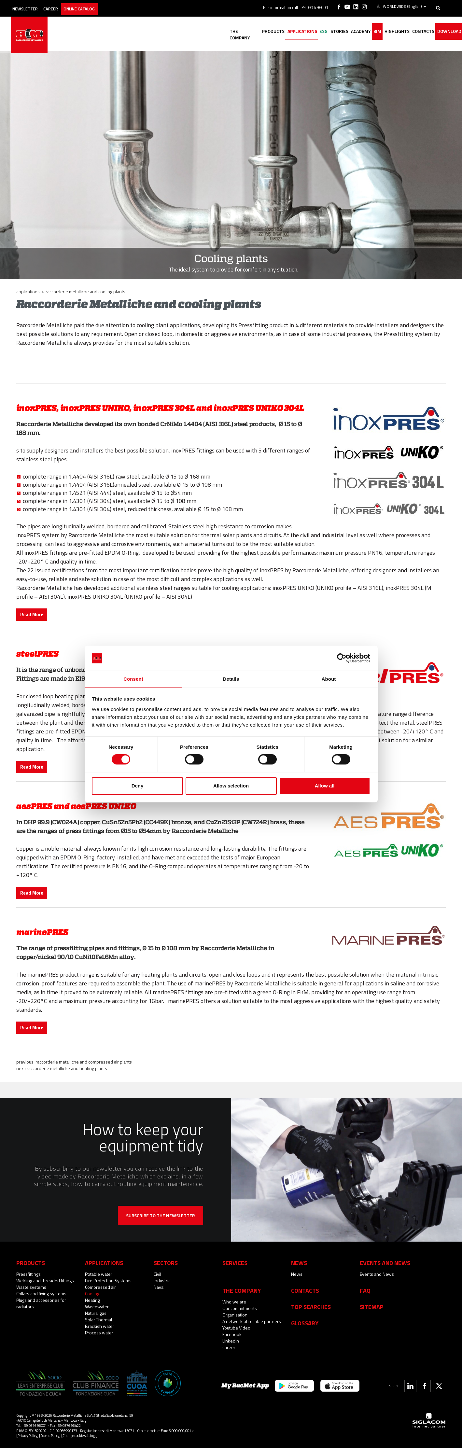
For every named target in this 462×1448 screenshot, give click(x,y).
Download (447, 31)
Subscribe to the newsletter (160, 1215)
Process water (99, 1332)
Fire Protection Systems (108, 1280)
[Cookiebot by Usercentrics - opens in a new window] (341, 658)
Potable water (98, 1274)
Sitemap (372, 1306)
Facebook (232, 1334)
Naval (159, 1287)
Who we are (234, 1301)
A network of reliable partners (251, 1321)
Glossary (304, 1323)
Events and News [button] (385, 1262)
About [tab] (329, 678)
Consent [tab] (133, 678)
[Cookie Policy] (50, 1435)
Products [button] (241, 31)
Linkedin (230, 1340)
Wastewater (97, 1306)
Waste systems (31, 1287)
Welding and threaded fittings (45, 1280)
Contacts (305, 1290)
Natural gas (95, 1313)
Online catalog (96, 5)
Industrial (163, 1280)
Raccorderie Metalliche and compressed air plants (83, 1061)
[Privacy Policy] (27, 1435)
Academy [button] (344, 31)
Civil (157, 1274)
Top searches (311, 1306)
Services (234, 1262)
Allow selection (231, 786)
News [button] (299, 1262)
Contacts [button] (417, 31)
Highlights (386, 31)
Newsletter (31, 5)
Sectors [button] (166, 1262)
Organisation (234, 1314)
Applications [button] (273, 31)
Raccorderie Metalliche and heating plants (67, 1068)
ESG (299, 31)
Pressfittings (28, 1274)
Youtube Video (236, 1327)
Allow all (325, 786)
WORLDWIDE (402, 6)
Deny (138, 786)
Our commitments (239, 1308)
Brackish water (99, 1326)
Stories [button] (318, 31)
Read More (31, 614)
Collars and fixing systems (41, 1293)
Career (62, 5)
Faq (365, 1290)
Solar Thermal (98, 1319)
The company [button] (208, 31)
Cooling (92, 1293)
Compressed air (100, 1287)
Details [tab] (231, 678)
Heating (92, 1300)
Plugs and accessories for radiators (41, 1303)
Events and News (377, 1274)
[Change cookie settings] (79, 1435)
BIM (364, 31)
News (296, 1274)
